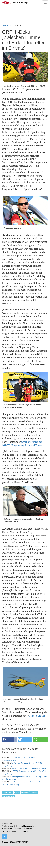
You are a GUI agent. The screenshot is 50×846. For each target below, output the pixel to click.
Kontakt (25, 831)
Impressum (27, 829)
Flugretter (34, 792)
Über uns (17, 829)
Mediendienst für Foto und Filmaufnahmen (19, 826)
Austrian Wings (15, 2)
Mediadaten (7, 829)
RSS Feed (6, 823)
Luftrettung (25, 792)
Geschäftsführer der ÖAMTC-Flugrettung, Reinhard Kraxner (23, 443)
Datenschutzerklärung (11, 831)
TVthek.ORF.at (37, 715)
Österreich (6, 25)
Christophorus (7, 792)
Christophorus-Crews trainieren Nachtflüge (28, 768)
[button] (9, 739)
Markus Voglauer (8, 796)
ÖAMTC (16, 792)
